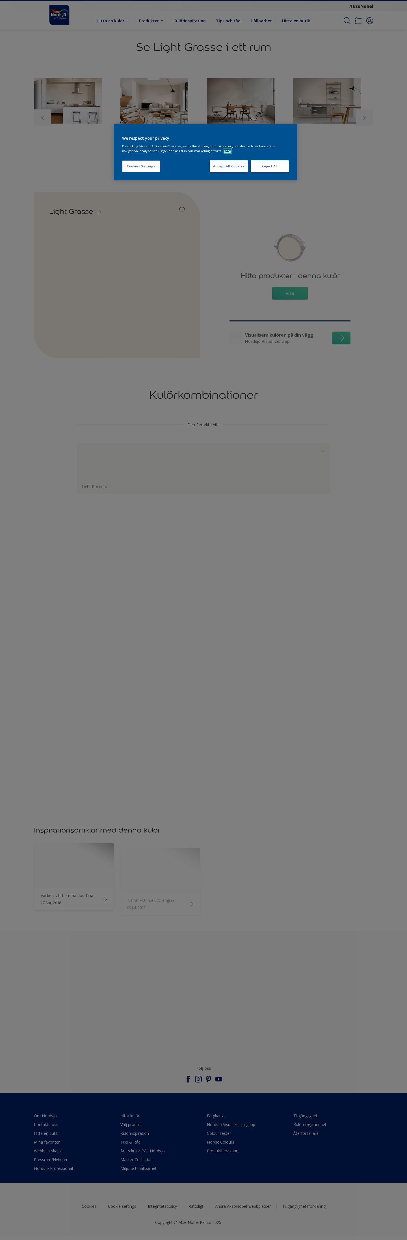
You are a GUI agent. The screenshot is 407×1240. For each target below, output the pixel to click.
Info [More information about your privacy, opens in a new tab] (227, 151)
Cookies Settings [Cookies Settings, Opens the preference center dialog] (141, 166)
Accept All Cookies (228, 166)
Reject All (270, 166)
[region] (205, 152)
